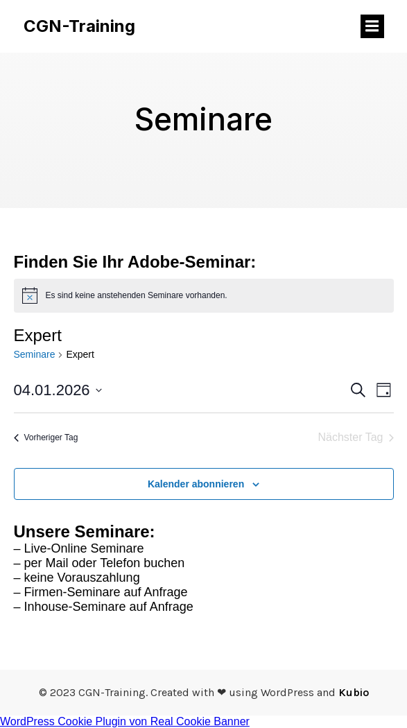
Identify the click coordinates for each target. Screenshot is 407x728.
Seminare (34, 354)
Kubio (353, 692)
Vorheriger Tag (46, 437)
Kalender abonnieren (196, 483)
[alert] (204, 295)
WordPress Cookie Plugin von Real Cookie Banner (125, 721)
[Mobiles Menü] (372, 26)
